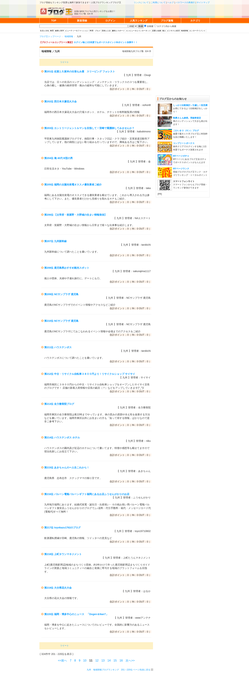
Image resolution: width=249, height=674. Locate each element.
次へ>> (130, 660)
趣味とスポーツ (118, 31)
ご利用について (158, 2)
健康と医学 (59, 31)
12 (97, 660)
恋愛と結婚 (156, 31)
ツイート (64, 62)
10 (85, 660)
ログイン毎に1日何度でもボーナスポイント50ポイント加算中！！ (106, 42)
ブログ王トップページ (50, 36)
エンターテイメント (197, 31)
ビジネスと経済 (173, 31)
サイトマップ (203, 2)
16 (121, 660)
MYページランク (181, 168)
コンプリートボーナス (184, 143)
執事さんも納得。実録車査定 (187, 118)
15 (115, 660)
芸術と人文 (106, 31)
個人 (164, 31)
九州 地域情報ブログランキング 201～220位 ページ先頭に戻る (118, 669)
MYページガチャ (181, 156)
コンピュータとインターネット (138, 31)
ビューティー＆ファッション (76, 31)
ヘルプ (170, 2)
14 (109, 660)
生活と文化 (44, 31)
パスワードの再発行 (185, 2)
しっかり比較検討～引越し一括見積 (190, 105)
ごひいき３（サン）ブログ (186, 130)
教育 (52, 31)
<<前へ (62, 660)
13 (103, 660)
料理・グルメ (95, 31)
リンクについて (141, 2)
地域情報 (184, 31)
